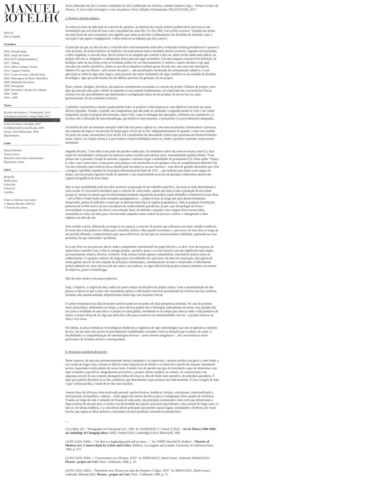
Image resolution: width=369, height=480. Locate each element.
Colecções (9, 184)
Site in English (12, 36)
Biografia (9, 176)
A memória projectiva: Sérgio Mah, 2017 (27, 116)
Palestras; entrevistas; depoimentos (23, 157)
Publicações (10, 180)
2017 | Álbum (11, 62)
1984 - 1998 (10, 97)
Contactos (9, 188)
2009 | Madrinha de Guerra (19, 82)
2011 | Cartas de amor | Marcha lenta (24, 74)
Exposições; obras (14, 161)
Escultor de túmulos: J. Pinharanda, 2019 (27, 112)
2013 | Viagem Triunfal (17, 70)
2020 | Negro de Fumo (16, 55)
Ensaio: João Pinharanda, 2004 (21, 131)
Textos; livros (11, 154)
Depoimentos (11, 135)
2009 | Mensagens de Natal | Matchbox (26, 78)
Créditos (8, 192)
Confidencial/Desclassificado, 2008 (24, 127)
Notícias (8, 32)
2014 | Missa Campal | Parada (20, 66)
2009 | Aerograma (14, 85)
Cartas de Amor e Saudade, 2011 (22, 123)
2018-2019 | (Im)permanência (20, 59)
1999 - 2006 (10, 93)
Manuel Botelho (13, 150)
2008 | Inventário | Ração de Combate (25, 89)
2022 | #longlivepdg (15, 51)
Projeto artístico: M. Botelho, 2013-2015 (28, 120)
